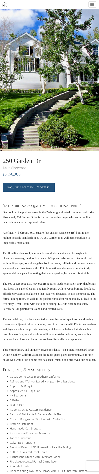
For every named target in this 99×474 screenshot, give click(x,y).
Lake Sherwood (15, 168)
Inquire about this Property (28, 187)
